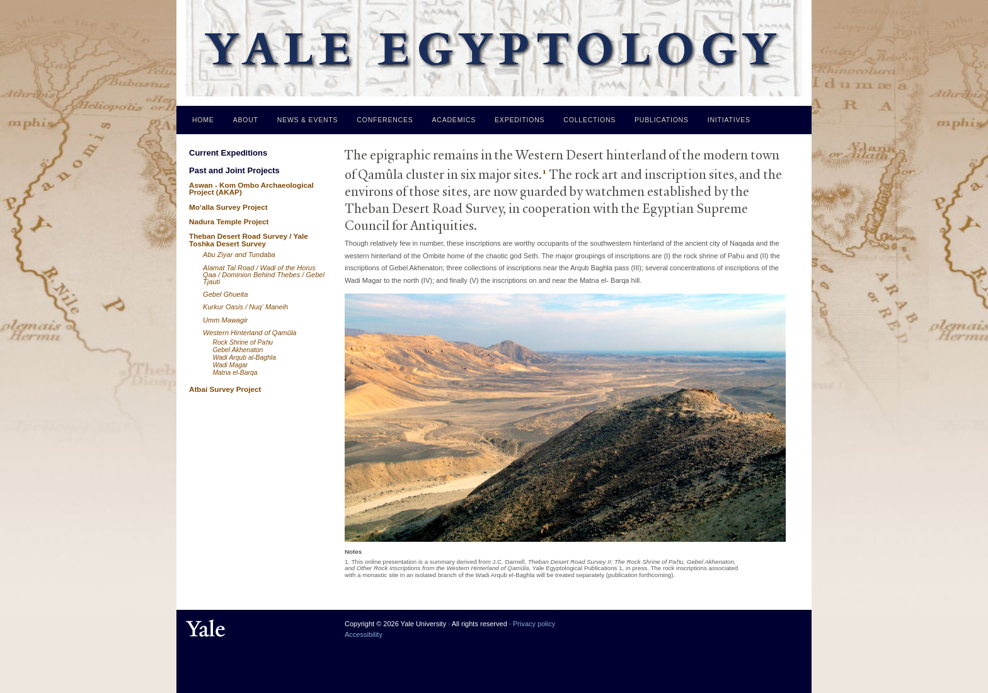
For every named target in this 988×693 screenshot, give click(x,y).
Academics (454, 119)
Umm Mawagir (225, 320)
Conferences (385, 119)
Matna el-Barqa (234, 372)
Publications (662, 119)
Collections (589, 119)
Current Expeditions (228, 153)
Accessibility (363, 634)
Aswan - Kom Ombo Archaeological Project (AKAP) (251, 189)
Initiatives (729, 119)
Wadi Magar (230, 365)
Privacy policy (534, 623)
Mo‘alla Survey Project (228, 207)
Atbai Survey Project (225, 389)
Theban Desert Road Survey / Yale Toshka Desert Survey (248, 240)
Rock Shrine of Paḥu (242, 342)
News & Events (307, 119)
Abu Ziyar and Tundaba (239, 254)
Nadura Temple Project (228, 221)
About (245, 119)
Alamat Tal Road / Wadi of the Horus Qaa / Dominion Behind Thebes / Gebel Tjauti (264, 274)
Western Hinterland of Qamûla (249, 332)
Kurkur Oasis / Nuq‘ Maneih (245, 307)
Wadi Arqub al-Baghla (244, 357)
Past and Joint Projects (234, 170)
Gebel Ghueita (225, 294)
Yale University (205, 629)
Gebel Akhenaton (237, 350)
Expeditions (519, 119)
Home (203, 119)
